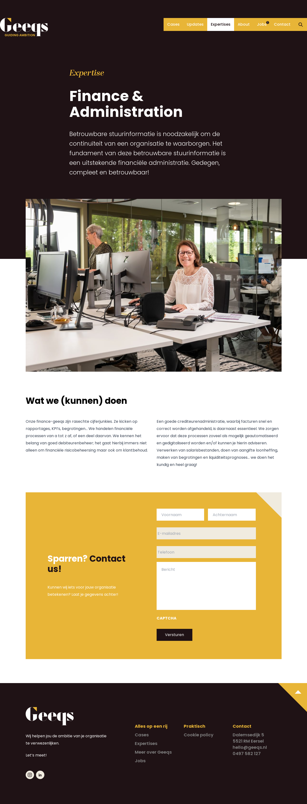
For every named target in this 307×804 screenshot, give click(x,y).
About (244, 24)
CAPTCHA (167, 618)
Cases (173, 24)
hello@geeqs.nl (250, 747)
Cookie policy (198, 735)
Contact (282, 24)
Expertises (220, 24)
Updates (195, 24)
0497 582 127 (247, 753)
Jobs (262, 24)
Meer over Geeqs (153, 752)
